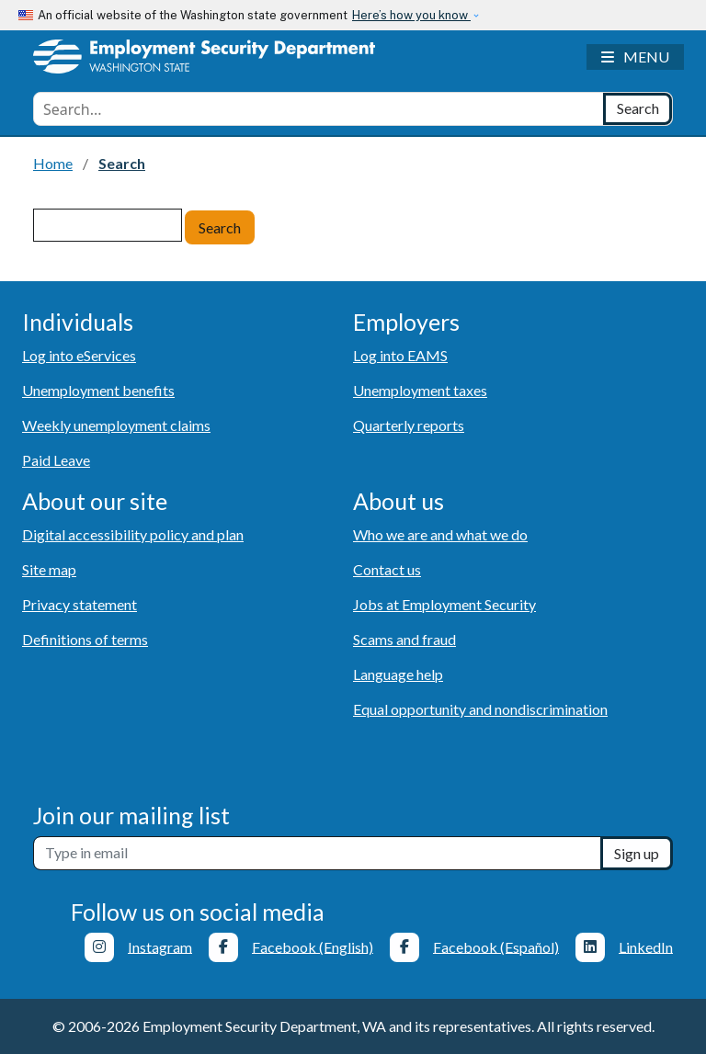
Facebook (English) (312, 946)
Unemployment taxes (420, 390)
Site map (49, 569)
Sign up (636, 853)
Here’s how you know (411, 15)
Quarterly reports (408, 425)
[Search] (637, 109)
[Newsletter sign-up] (317, 853)
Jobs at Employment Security (444, 604)
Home (53, 163)
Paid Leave (56, 460)
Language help (398, 674)
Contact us (387, 569)
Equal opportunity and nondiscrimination (480, 709)
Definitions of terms (85, 639)
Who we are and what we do (440, 534)
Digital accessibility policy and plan (133, 534)
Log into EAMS (400, 355)
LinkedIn (646, 946)
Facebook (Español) (496, 946)
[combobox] (318, 109)
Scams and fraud (404, 639)
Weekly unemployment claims (116, 425)
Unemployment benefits (98, 390)
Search (220, 227)
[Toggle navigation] (635, 57)
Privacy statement (79, 604)
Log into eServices (79, 355)
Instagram (160, 946)
